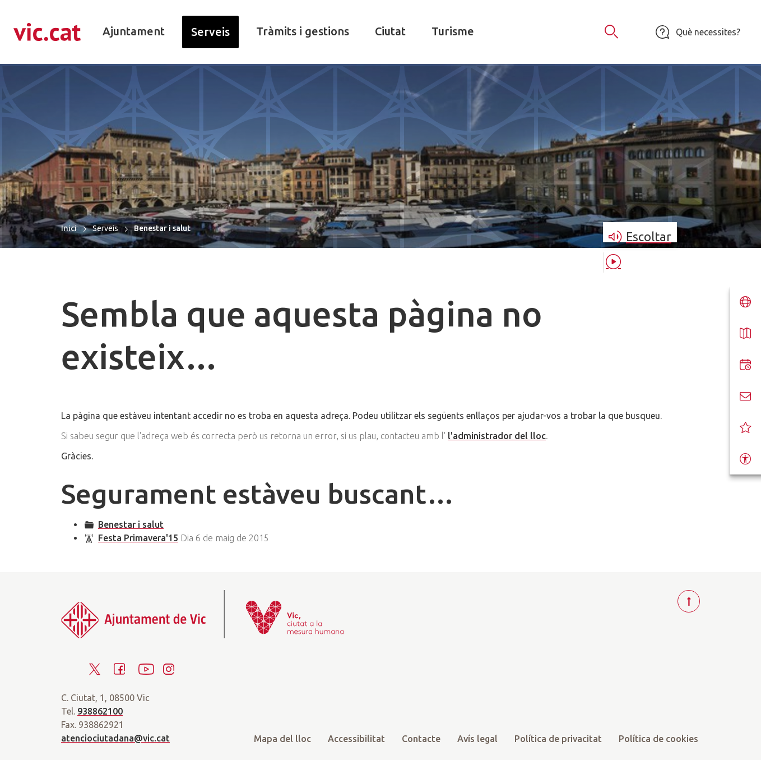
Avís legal (477, 739)
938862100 (100, 711)
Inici (69, 228)
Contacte (421, 739)
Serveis (105, 228)
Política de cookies (658, 739)
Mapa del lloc (282, 739)
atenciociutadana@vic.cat (115, 738)
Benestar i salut (131, 524)
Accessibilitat (356, 739)
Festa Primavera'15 (138, 538)
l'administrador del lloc (497, 436)
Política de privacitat (558, 739)
